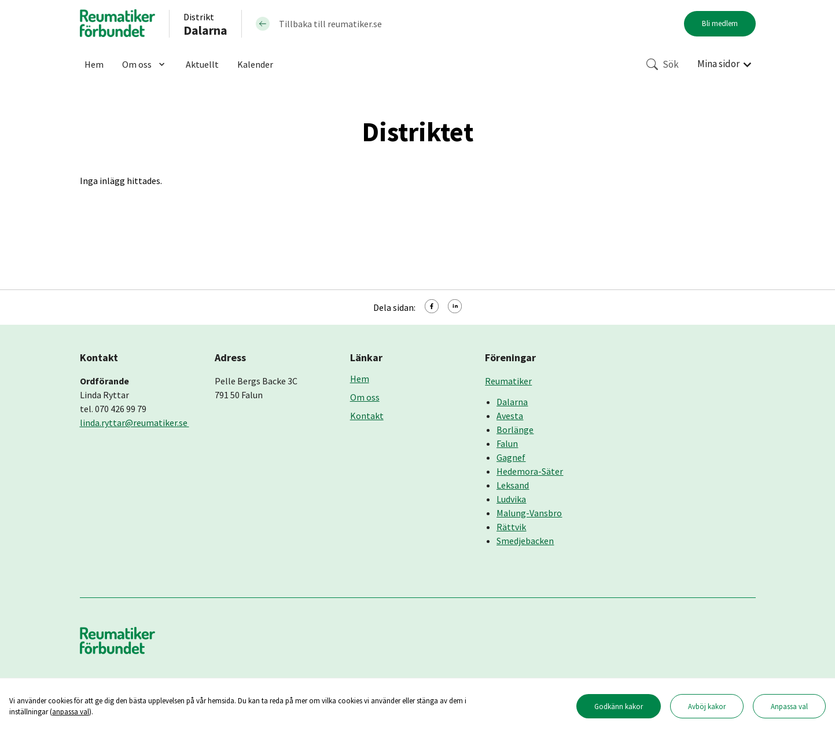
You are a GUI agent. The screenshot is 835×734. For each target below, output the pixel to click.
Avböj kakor (707, 706)
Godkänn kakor (618, 706)
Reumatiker (508, 381)
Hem (94, 64)
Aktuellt (202, 64)
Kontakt (367, 415)
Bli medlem (720, 23)
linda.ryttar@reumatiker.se (134, 422)
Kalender (255, 64)
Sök (662, 64)
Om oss (144, 64)
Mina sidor (718, 63)
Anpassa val (789, 706)
